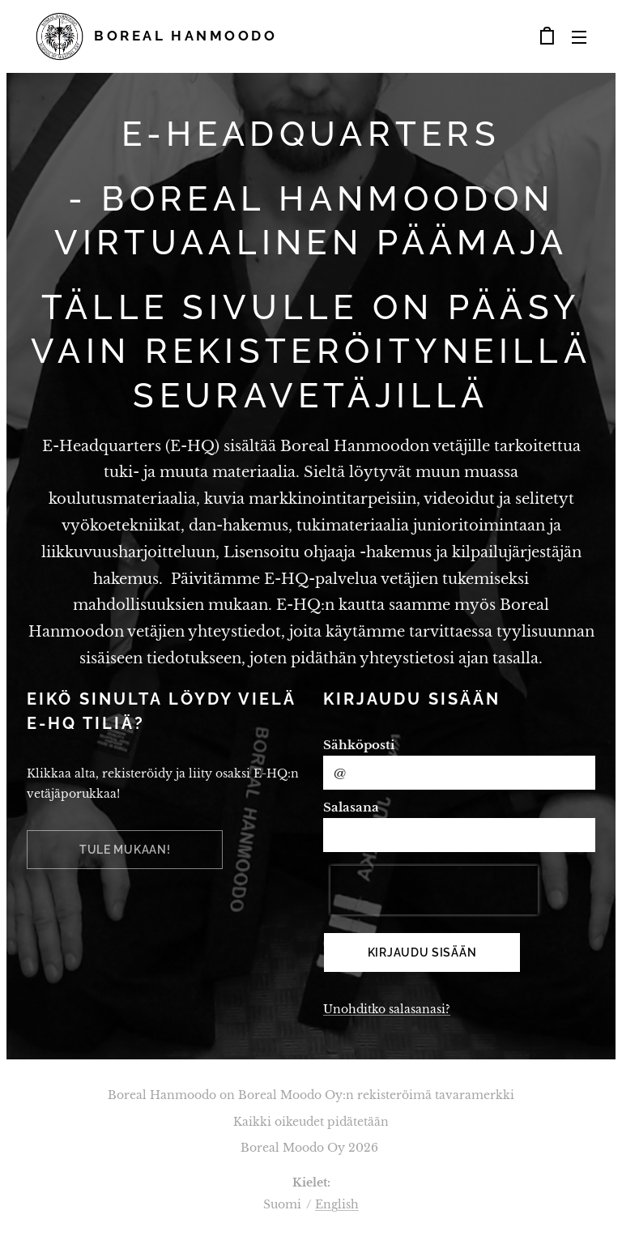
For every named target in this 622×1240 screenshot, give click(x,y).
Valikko (579, 37)
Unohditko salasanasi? (386, 1009)
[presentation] (434, 890)
